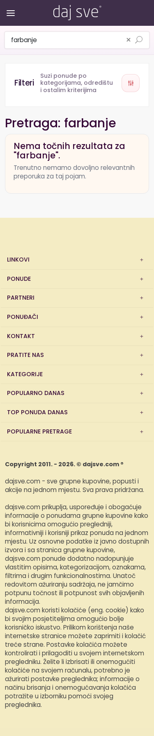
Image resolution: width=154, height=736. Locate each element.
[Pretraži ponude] (139, 40)
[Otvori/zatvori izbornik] (9, 7)
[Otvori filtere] (77, 83)
